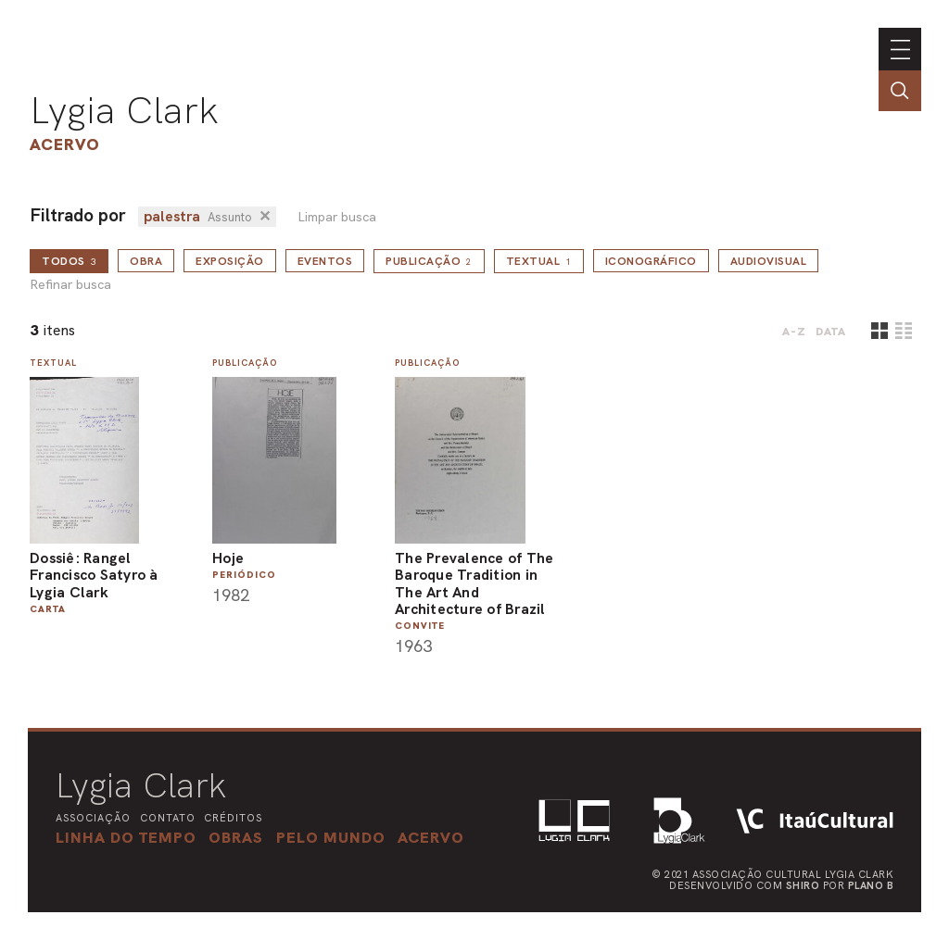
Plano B (871, 885)
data (831, 331)
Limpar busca (336, 217)
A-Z (794, 331)
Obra (146, 261)
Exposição (230, 261)
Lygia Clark (124, 110)
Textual (539, 261)
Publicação (429, 261)
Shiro (803, 885)
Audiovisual (768, 261)
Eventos (325, 261)
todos (69, 261)
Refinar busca (70, 285)
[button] (331, 837)
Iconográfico (651, 261)
